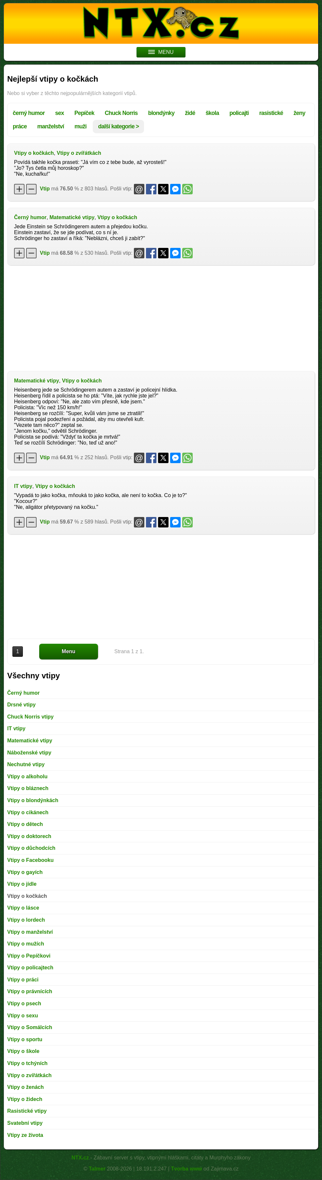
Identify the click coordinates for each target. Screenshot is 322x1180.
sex (59, 113)
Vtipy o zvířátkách (79, 153)
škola (212, 113)
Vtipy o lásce (23, 908)
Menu (68, 651)
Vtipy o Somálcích (29, 1027)
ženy (299, 113)
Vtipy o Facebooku (30, 860)
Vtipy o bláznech (27, 788)
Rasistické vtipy (27, 1111)
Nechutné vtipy (26, 764)
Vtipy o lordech (26, 920)
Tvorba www (186, 1169)
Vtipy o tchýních (27, 1063)
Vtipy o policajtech (30, 967)
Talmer (97, 1169)
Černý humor (30, 217)
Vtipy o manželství (30, 932)
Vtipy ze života (25, 1135)
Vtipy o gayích (24, 872)
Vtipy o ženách (25, 1087)
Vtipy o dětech (25, 824)
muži (80, 126)
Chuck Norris (121, 113)
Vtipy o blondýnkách (32, 800)
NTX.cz (80, 1157)
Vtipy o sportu (24, 1039)
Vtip (45, 188)
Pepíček (84, 113)
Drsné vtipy (21, 704)
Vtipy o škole (23, 1051)
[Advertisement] (161, 317)
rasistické (271, 113)
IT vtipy (23, 486)
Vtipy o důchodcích (31, 848)
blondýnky (161, 113)
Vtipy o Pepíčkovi (28, 956)
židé (190, 113)
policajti (239, 113)
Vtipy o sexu (22, 1015)
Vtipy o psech (24, 1003)
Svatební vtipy (24, 1123)
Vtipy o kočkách (34, 153)
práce (20, 126)
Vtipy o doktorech (29, 836)
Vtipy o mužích (25, 943)
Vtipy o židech (24, 1099)
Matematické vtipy (71, 217)
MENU (160, 52)
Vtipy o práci (23, 979)
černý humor (29, 113)
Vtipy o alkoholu (27, 776)
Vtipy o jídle (22, 884)
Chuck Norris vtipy (30, 716)
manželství (50, 126)
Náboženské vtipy (29, 752)
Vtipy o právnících (29, 991)
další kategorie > (118, 126)
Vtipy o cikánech (27, 812)
